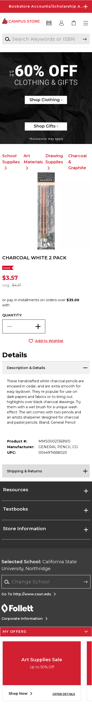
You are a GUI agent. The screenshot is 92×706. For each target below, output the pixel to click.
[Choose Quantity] (23, 327)
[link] (74, 23)
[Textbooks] (49, 23)
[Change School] (46, 581)
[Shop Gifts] (46, 128)
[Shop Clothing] (46, 67)
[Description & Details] (46, 367)
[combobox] (46, 582)
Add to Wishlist (49, 341)
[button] (86, 23)
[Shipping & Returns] (46, 471)
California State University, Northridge (39, 565)
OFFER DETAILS (64, 694)
